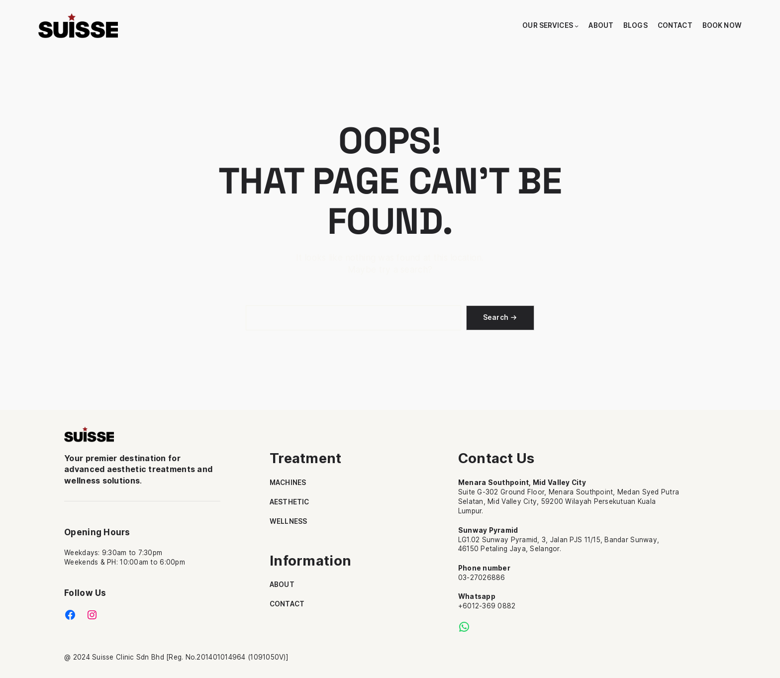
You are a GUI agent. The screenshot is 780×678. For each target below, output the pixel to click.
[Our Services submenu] (577, 26)
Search (496, 317)
